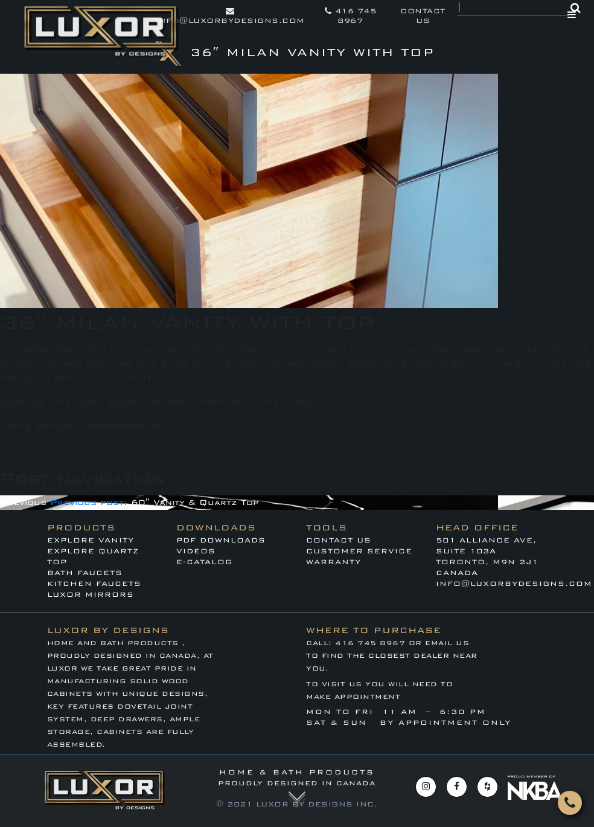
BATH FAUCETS (85, 572)
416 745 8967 (351, 16)
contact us (423, 16)
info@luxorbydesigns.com (230, 16)
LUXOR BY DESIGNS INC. (317, 804)
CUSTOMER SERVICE (359, 551)
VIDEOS (196, 551)
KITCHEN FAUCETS (94, 583)
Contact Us (338, 540)
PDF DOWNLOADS (221, 540)
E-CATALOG (204, 562)
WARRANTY (333, 562)
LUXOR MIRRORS (90, 594)
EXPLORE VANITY (90, 540)
